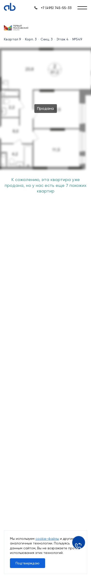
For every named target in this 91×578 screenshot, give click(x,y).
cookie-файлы (47, 539)
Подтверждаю (28, 563)
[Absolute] (10, 7)
